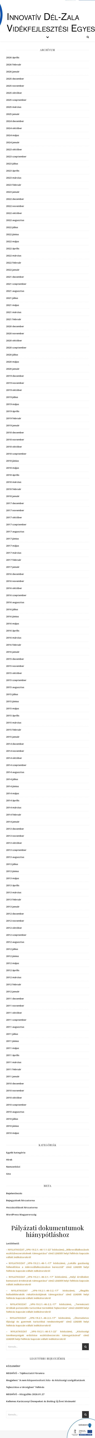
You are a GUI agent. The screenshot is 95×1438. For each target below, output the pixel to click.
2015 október (14, 673)
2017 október (14, 517)
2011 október (14, 1012)
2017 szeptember (16, 524)
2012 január (12, 991)
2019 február (13, 418)
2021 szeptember (16, 283)
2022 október (14, 213)
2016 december (15, 573)
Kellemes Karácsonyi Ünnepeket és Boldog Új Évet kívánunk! (41, 1401)
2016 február (13, 644)
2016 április (12, 630)
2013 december (15, 828)
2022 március (13, 255)
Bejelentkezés (14, 1193)
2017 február (13, 559)
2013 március (13, 892)
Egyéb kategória (15, 1152)
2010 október (14, 1097)
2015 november (15, 665)
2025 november (15, 85)
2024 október (14, 128)
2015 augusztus (15, 687)
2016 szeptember (16, 595)
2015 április (12, 715)
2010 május (12, 1132)
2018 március (13, 481)
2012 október (14, 927)
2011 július (12, 1033)
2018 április (12, 474)
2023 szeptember (16, 156)
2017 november (15, 510)
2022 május (12, 241)
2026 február (13, 64)
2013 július (12, 864)
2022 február (13, 262)
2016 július (12, 609)
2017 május (12, 545)
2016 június (12, 616)
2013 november (15, 835)
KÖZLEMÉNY (13, 1366)
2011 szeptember (16, 1019)
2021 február (13, 319)
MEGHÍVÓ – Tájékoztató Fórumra (25, 1373)
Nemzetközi (13, 1166)
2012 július (12, 949)
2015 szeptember (16, 680)
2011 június (12, 1041)
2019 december (15, 375)
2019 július (12, 397)
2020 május (12, 361)
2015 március (13, 722)
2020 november (15, 333)
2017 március (13, 552)
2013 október (14, 842)
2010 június (12, 1125)
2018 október (14, 446)
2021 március (13, 312)
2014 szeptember (16, 765)
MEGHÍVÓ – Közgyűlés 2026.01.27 (25, 1394)
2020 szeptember (16, 347)
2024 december (15, 121)
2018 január (12, 496)
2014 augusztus (15, 772)
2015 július (12, 694)
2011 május (12, 1048)
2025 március (13, 106)
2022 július (12, 227)
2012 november (15, 920)
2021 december (15, 276)
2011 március (13, 1062)
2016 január (12, 651)
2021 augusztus (15, 290)
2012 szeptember (16, 934)
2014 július (12, 779)
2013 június (12, 871)
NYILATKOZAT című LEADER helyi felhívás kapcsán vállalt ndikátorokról (47, 1267)
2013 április (12, 885)
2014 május (12, 793)
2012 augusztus (15, 941)
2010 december (15, 1083)
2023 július (12, 163)
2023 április (12, 170)
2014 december (15, 743)
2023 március (13, 177)
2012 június (12, 956)
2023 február (13, 184)
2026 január (12, 71)
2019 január (12, 425)
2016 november (15, 581)
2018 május (12, 467)
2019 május (12, 404)
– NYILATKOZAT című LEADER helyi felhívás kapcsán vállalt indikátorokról (47, 1294)
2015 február (13, 729)
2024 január (12, 142)
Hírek (9, 1159)
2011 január (12, 1076)
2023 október (14, 149)
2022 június (12, 234)
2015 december (15, 658)
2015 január (12, 736)
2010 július (12, 1118)
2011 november (15, 1005)
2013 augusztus (15, 857)
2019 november (15, 382)
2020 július (12, 354)
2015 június (12, 701)
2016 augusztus (15, 602)
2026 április (12, 57)
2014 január (12, 821)
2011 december (15, 998)
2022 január (12, 269)
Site (8, 1173)
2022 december (15, 198)
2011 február (13, 1069)
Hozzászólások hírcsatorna (21, 1207)
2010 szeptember (16, 1104)
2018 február (13, 489)
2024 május (12, 135)
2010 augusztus (15, 1111)
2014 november (15, 750)
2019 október (14, 389)
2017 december (15, 503)
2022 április (12, 248)
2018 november (15, 439)
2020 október (14, 340)
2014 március (13, 807)
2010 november (15, 1090)
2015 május (12, 708)
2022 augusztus (15, 220)
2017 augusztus (15, 531)
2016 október (14, 588)
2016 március (13, 637)
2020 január (12, 368)
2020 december (15, 326)
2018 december (15, 432)
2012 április (12, 970)
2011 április (12, 1055)
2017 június (12, 538)
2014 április (12, 800)
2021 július (12, 298)
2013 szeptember (16, 849)
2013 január (12, 906)
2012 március (13, 977)
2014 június (12, 786)
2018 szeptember (16, 453)
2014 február (13, 814)
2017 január (12, 566)
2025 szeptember (16, 99)
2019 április (12, 411)
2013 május (12, 878)
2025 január (12, 114)
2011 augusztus (15, 1026)
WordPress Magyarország (21, 1214)
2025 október (14, 92)
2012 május (12, 963)
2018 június (12, 460)
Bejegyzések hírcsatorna (20, 1200)
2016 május (12, 623)
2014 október (14, 757)
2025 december (15, 78)
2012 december (15, 913)
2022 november (15, 206)
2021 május (12, 305)
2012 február (13, 984)
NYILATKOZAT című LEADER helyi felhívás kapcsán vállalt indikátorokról (47, 1280)
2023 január (12, 191)
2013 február (13, 899)
